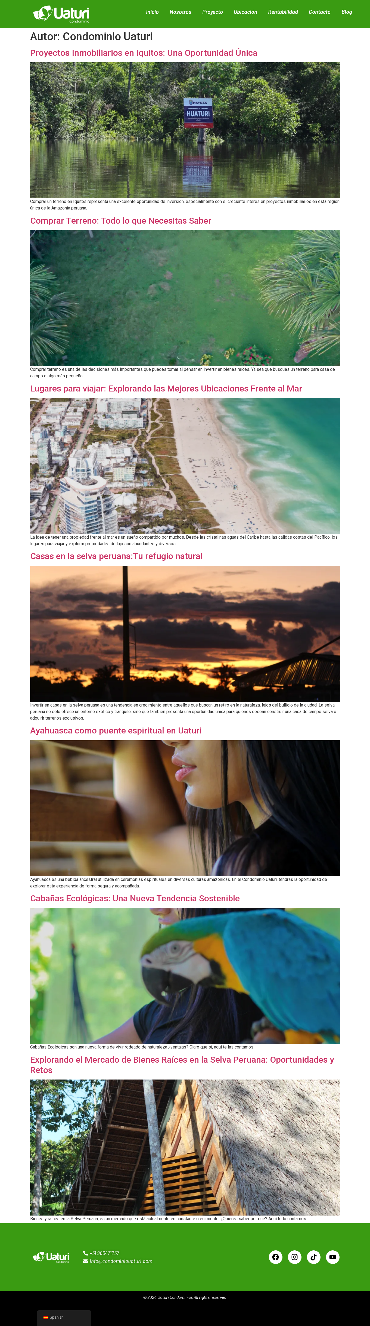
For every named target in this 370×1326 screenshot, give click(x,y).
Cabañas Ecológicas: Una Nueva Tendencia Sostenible (135, 898)
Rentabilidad (283, 11)
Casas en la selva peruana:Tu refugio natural (116, 556)
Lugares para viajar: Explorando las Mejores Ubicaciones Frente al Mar (166, 388)
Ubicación (245, 11)
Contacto (320, 11)
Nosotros (180, 11)
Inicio (152, 11)
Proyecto (212, 11)
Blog (346, 11)
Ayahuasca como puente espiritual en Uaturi (116, 730)
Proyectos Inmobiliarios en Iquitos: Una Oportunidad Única (143, 53)
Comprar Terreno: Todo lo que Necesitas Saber (121, 220)
